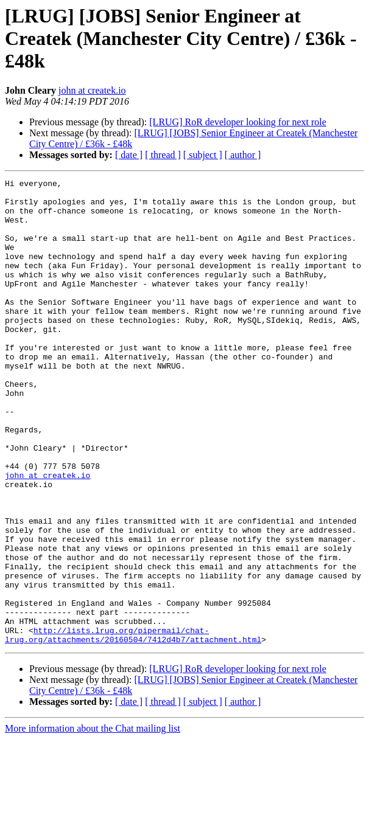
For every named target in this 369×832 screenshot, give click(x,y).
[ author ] (243, 155)
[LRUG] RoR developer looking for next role (237, 122)
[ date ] (128, 155)
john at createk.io (92, 90)
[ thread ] (163, 155)
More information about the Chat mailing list (92, 821)
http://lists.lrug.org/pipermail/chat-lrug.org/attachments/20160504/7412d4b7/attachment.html (133, 727)
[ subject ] (202, 155)
